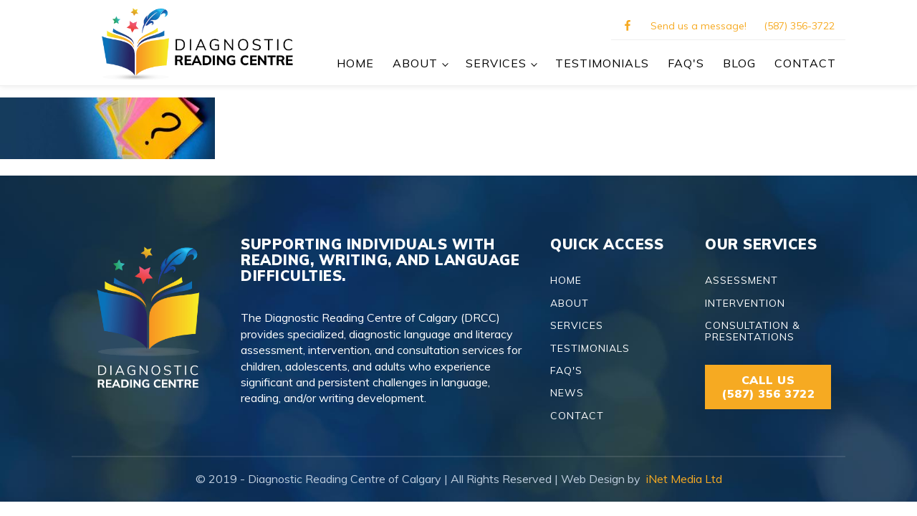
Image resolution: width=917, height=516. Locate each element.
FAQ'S (566, 371)
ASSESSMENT (741, 280)
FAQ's (686, 63)
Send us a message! (698, 25)
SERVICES (496, 63)
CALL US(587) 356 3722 (768, 387)
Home (355, 63)
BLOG (739, 63)
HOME (566, 280)
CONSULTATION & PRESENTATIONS (752, 331)
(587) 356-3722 (799, 25)
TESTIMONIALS (602, 63)
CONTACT (805, 63)
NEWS (567, 393)
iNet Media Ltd (682, 479)
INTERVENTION (745, 303)
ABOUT (415, 63)
